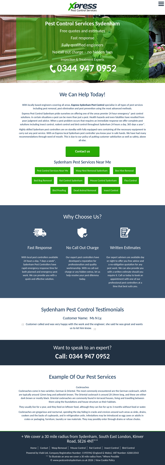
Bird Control (128, 447)
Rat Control (95, 447)
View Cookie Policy (105, 460)
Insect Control (111, 447)
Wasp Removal (59, 447)
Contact (44, 447)
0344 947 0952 (87, 68)
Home (33, 447)
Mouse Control (78, 447)
